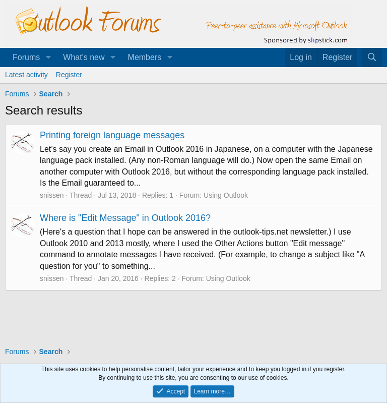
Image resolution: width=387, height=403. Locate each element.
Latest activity (26, 75)
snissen (51, 195)
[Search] (371, 57)
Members (145, 57)
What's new (83, 57)
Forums (26, 57)
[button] (48, 57)
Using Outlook (226, 195)
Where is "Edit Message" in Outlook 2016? (125, 218)
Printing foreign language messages (112, 135)
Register (69, 75)
